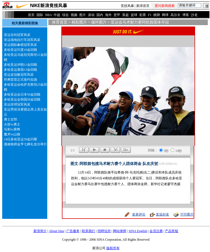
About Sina (56, 231)
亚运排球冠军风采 (17, 104)
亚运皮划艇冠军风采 (19, 75)
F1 (149, 15)
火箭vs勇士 (12, 124)
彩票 (142, 15)
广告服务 (73, 231)
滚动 (91, 15)
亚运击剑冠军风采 (17, 35)
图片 (82, 15)
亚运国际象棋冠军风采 (20, 45)
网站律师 (119, 231)
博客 (185, 15)
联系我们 (88, 231)
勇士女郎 (10, 119)
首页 (31, 15)
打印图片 (187, 214)
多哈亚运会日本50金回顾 (22, 94)
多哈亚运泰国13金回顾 (20, 70)
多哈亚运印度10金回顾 (20, 50)
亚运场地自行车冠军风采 (22, 40)
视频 (74, 15)
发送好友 (162, 214)
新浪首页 (142, 6)
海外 (108, 15)
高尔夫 (175, 15)
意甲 (117, 15)
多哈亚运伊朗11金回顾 (20, 65)
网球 (165, 15)
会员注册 (156, 231)
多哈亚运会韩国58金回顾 (22, 99)
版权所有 (113, 248)
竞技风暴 (127, 6)
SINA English (137, 231)
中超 (57, 15)
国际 (39, 15)
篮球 (134, 15)
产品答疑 (171, 231)
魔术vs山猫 (12, 134)
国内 (99, 15)
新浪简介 (40, 231)
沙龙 (194, 15)
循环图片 (99, 22)
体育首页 (59, 22)
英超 (125, 15)
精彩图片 (79, 22)
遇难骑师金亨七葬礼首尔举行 (25, 144)
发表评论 (138, 214)
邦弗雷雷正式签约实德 (20, 80)
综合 (65, 15)
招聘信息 (104, 231)
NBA (48, 15)
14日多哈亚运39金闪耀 (20, 139)
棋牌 (156, 15)
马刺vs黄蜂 (12, 129)
